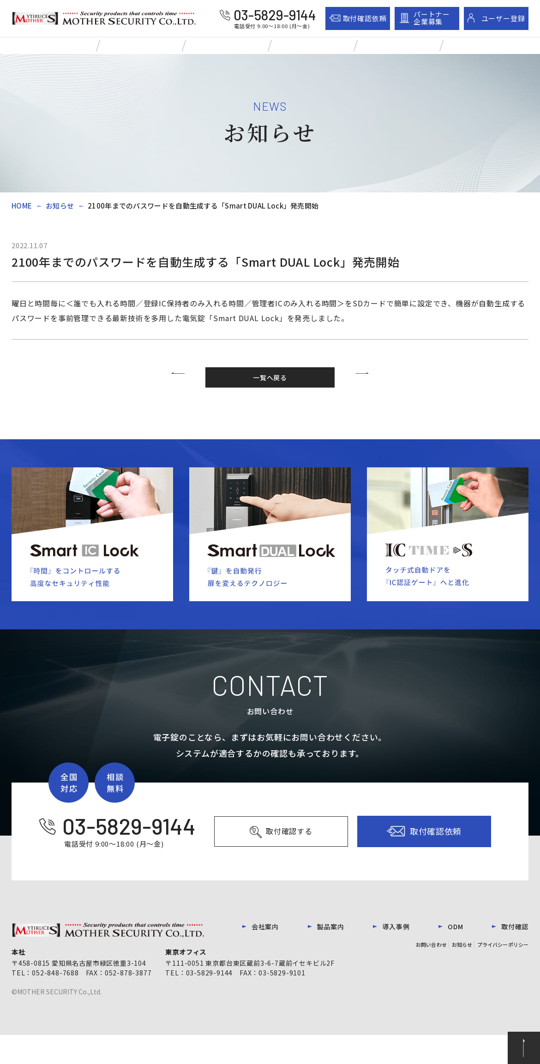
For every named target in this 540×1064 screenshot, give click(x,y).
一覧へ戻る (270, 393)
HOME (22, 216)
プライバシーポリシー (498, 972)
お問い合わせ (406, 972)
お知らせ (60, 216)
